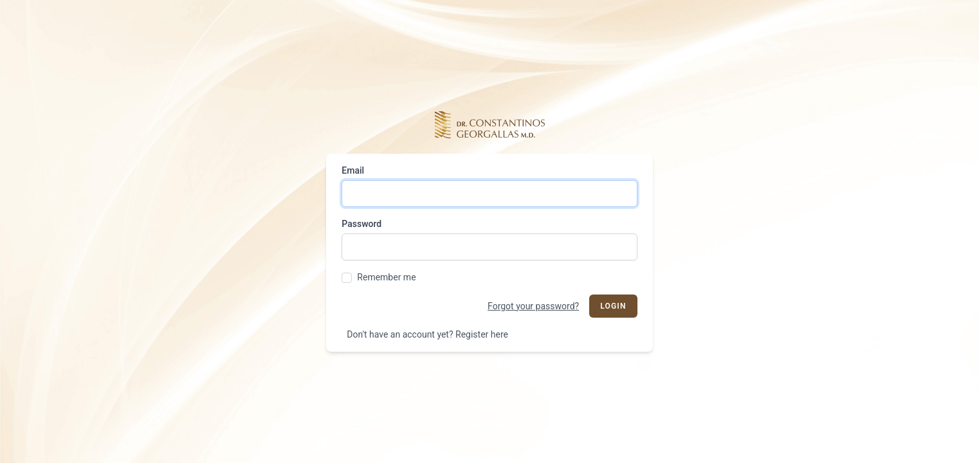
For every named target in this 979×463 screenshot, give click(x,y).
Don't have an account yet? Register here (427, 334)
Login (613, 306)
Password (361, 224)
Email (353, 170)
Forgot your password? (533, 306)
